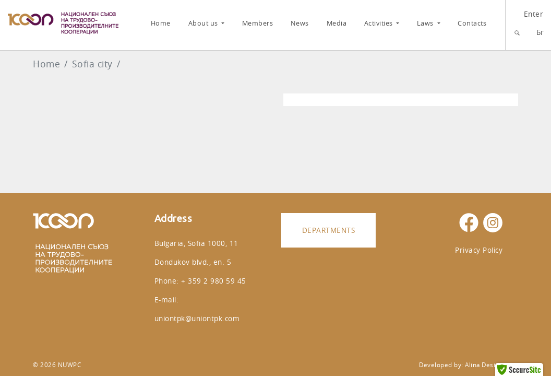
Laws (426, 23)
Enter (534, 14)
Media (337, 23)
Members (257, 23)
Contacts (472, 23)
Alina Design (483, 365)
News (300, 23)
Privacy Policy (478, 250)
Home (161, 23)
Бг (540, 32)
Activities (379, 23)
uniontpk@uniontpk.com (197, 318)
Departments (328, 230)
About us (204, 23)
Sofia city (92, 64)
